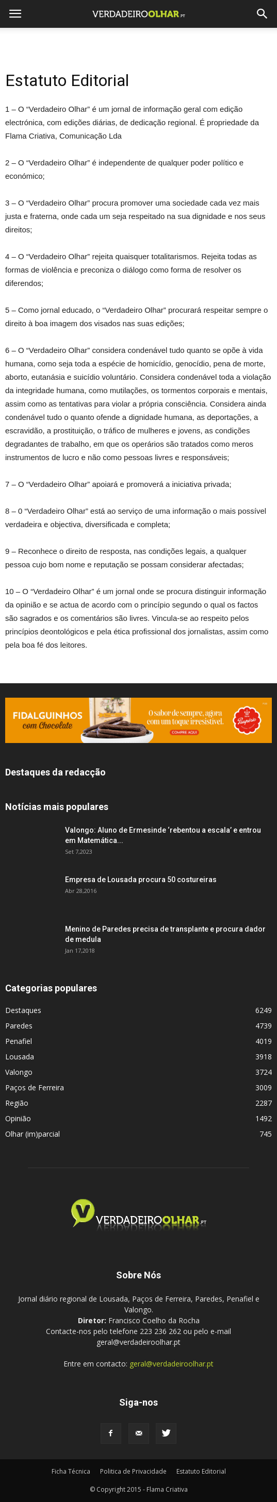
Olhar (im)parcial (32, 1134)
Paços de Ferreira (34, 1087)
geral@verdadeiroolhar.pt (171, 1364)
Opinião (18, 1118)
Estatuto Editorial (201, 1471)
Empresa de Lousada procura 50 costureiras (141, 879)
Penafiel (18, 1041)
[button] (262, 14)
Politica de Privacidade (133, 1471)
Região (16, 1103)
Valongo (18, 1072)
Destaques (23, 1010)
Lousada (19, 1056)
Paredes (18, 1026)
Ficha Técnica (71, 1471)
